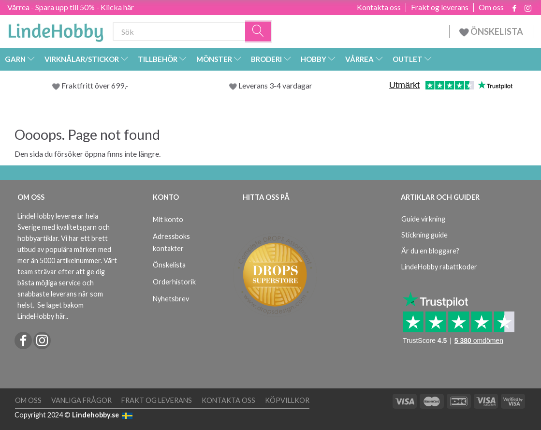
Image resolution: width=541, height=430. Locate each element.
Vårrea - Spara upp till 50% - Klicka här (70, 7)
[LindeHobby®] (55, 29)
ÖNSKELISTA (491, 31)
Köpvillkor (287, 400)
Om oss (491, 7)
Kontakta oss (379, 7)
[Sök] (258, 32)
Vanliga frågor (81, 400)
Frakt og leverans (439, 7)
